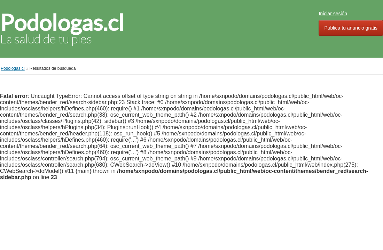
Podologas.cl (62, 22)
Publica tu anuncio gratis (350, 28)
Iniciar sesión (333, 13)
